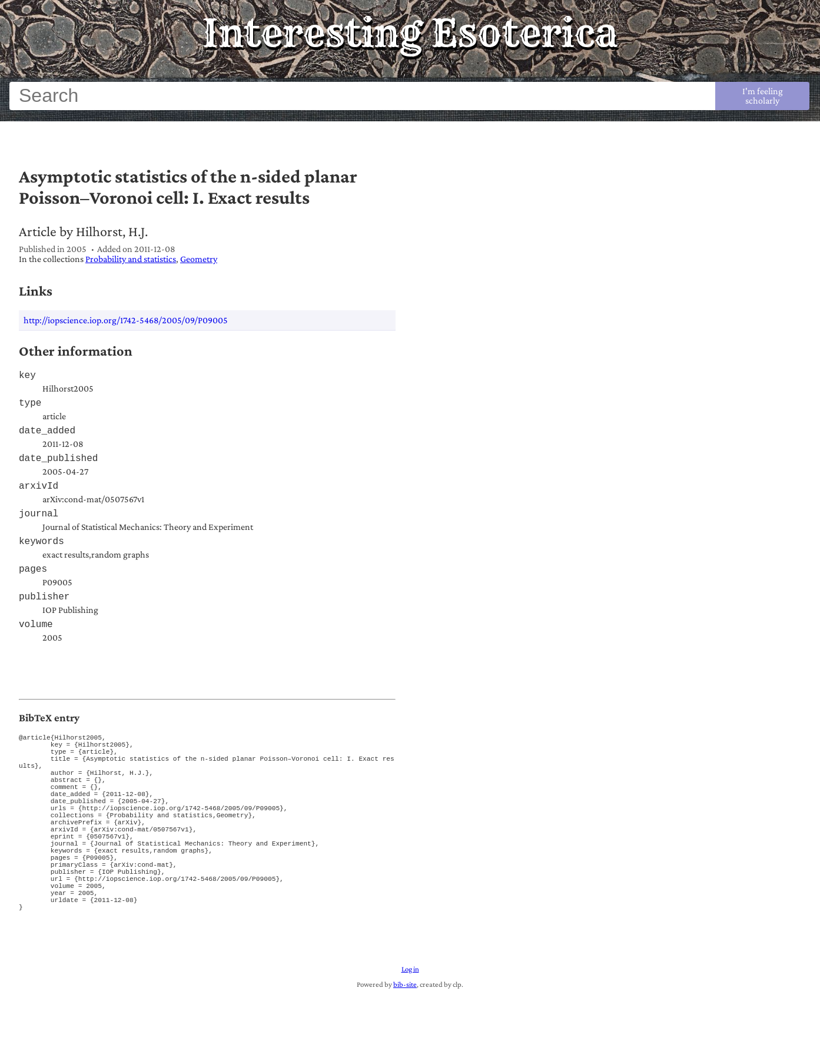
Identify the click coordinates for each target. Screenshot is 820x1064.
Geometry (198, 259)
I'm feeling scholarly (762, 95)
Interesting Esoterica (410, 33)
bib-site (405, 1052)
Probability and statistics (130, 259)
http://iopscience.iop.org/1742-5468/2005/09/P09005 (126, 320)
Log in (410, 1037)
